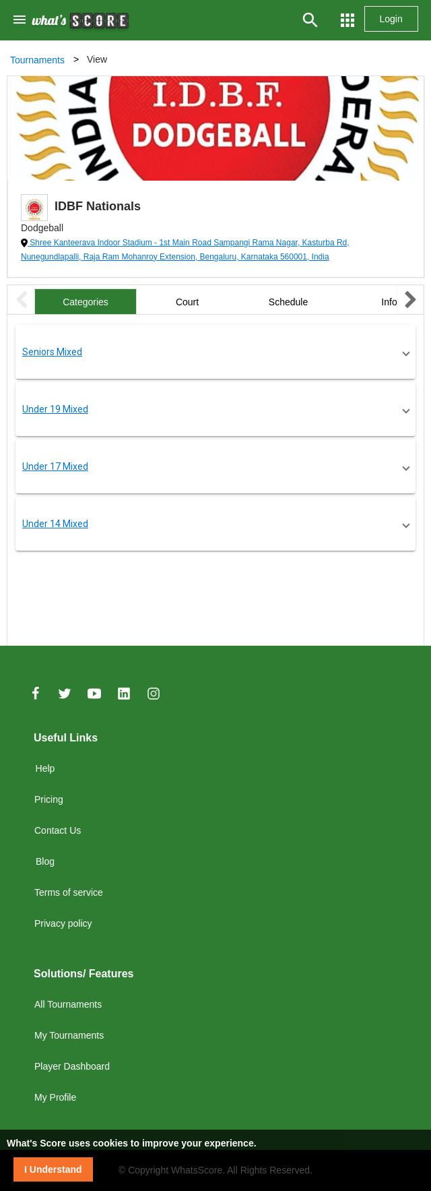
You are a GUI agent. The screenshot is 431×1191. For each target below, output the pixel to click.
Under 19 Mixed (55, 409)
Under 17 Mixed (55, 466)
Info (389, 302)
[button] (215, 352)
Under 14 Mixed (55, 523)
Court (187, 302)
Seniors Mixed (52, 351)
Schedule (288, 302)
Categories (85, 302)
